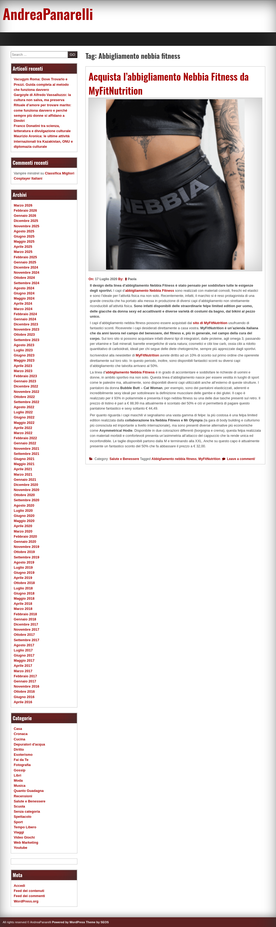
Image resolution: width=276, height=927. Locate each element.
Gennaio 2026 (25, 216)
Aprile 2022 (23, 428)
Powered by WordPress (68, 922)
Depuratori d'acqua (29, 744)
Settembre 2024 (26, 283)
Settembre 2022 (26, 402)
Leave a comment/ (240, 459)
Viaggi (19, 832)
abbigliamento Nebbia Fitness (149, 291)
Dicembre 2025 (26, 221)
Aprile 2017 (23, 666)
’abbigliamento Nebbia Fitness (130, 372)
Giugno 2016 (24, 697)
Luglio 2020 (23, 511)
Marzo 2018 (23, 609)
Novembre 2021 (26, 449)
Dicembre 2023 (26, 324)
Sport (18, 822)
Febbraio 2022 (25, 438)
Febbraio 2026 (25, 210)
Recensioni (23, 796)
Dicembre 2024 (26, 267)
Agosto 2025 (24, 231)
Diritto (19, 749)
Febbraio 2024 (25, 314)
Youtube (20, 848)
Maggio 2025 (24, 241)
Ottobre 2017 (24, 635)
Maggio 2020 (24, 521)
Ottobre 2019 (24, 552)
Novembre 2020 (26, 490)
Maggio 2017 (24, 660)
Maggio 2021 (24, 464)
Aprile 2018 (23, 604)
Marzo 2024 (23, 309)
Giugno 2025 (24, 236)
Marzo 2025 (23, 252)
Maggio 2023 (24, 360)
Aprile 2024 (23, 303)
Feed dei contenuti (29, 891)
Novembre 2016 (26, 686)
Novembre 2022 (26, 392)
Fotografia (22, 765)
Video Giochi (24, 837)
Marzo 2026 (23, 205)
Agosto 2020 (24, 505)
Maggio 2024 (24, 298)
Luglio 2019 (23, 567)
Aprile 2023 (23, 366)
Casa (18, 729)
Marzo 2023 (23, 371)
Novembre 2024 (26, 272)
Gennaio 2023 (25, 381)
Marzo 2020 (23, 531)
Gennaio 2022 (25, 443)
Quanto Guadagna (29, 791)
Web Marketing (26, 842)
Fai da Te (21, 760)
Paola (132, 279)
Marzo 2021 (23, 474)
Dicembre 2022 (26, 386)
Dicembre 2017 (26, 624)
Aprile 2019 (23, 578)
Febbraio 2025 (25, 257)
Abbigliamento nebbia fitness (173, 459)
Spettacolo (22, 817)
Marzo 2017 (23, 671)
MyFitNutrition (147, 355)
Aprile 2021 (23, 469)
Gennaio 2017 (25, 681)
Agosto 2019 (24, 562)
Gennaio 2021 (25, 480)
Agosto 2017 (24, 645)
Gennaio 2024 (25, 319)
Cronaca (20, 734)
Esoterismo (23, 755)
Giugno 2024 (24, 293)
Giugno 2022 (24, 417)
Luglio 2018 (23, 588)
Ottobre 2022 (24, 397)
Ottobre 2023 (24, 334)
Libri (17, 775)
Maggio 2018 (24, 598)
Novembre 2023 (26, 329)
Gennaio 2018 (25, 619)
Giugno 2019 (24, 573)
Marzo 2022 (23, 433)
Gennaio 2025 (25, 262)
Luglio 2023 (23, 350)
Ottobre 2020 (24, 495)
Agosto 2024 (24, 288)
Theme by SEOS (97, 922)
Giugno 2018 (24, 593)
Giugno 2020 (24, 516)
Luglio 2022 (23, 412)
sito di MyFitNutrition (210, 323)
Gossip (19, 770)
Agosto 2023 (24, 345)
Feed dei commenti (29, 896)
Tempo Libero (25, 827)
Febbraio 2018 (25, 614)
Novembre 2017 (26, 629)
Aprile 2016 (23, 702)
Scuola (19, 806)
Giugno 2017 (24, 655)
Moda (18, 780)
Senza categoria (27, 811)
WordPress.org (26, 901)
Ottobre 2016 (24, 691)
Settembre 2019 (26, 557)
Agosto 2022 (24, 407)
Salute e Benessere (124, 459)
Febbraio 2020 (25, 536)
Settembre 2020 (26, 500)
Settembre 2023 (26, 340)
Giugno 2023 (24, 355)
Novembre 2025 (26, 226)
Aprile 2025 (23, 247)
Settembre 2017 (26, 640)
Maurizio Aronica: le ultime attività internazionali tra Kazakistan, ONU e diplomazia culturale (43, 141)
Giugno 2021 (24, 459)
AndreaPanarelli (48, 13)
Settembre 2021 (26, 454)
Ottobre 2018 (24, 583)
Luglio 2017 (23, 650)
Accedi (19, 886)
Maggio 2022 (24, 423)
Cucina (19, 739)
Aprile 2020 (23, 526)
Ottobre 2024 (24, 278)
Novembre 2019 (26, 547)
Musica (19, 786)
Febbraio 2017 (25, 676)
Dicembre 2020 (26, 485)
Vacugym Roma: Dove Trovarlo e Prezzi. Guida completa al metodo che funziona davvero (41, 84)
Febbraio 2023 (25, 376)
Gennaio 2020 (25, 542)
